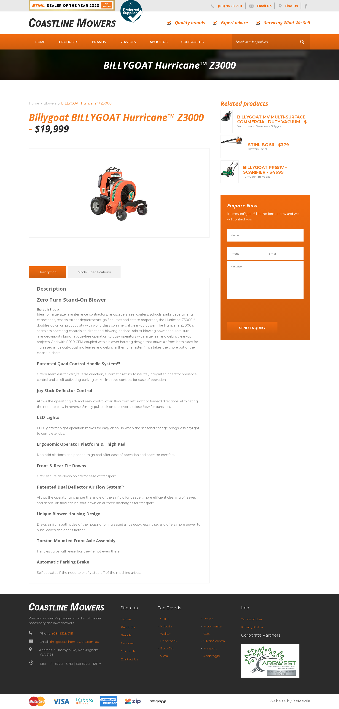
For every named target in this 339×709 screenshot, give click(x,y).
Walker (165, 634)
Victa (164, 656)
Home (40, 42)
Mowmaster (213, 626)
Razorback (168, 641)
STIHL (165, 619)
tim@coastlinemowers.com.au (74, 642)
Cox (206, 634)
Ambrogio (211, 656)
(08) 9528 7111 (62, 633)
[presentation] (262, 310)
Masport (210, 648)
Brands (99, 42)
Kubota (166, 626)
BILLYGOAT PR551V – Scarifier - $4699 (265, 170)
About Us (158, 42)
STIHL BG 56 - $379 (268, 144)
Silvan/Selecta (214, 641)
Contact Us (192, 42)
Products (68, 42)
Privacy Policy (252, 627)
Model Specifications (94, 272)
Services (128, 42)
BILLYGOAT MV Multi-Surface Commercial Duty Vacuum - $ (272, 120)
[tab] (47, 272)
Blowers (50, 103)
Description (47, 272)
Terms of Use (251, 619)
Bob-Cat (167, 648)
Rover (208, 619)
